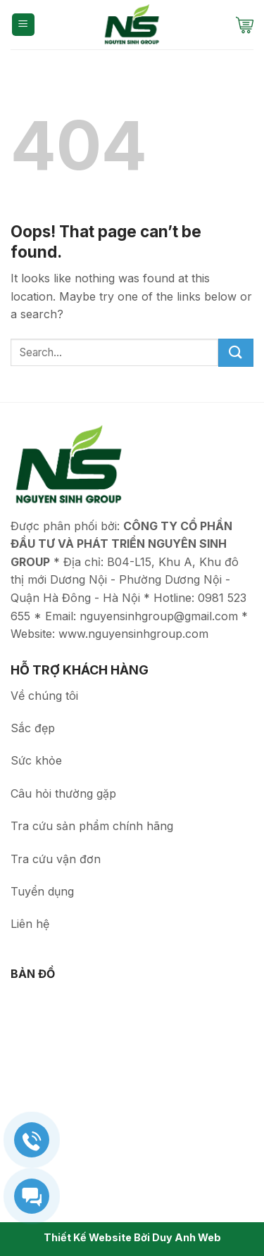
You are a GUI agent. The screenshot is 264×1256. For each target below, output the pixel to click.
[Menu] (23, 25)
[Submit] (235, 353)
